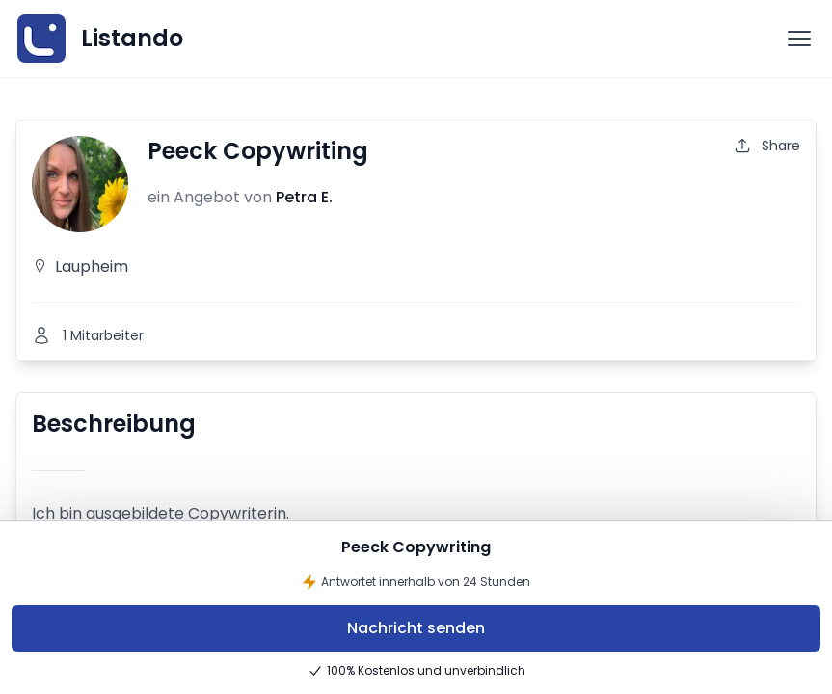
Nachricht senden (416, 628)
